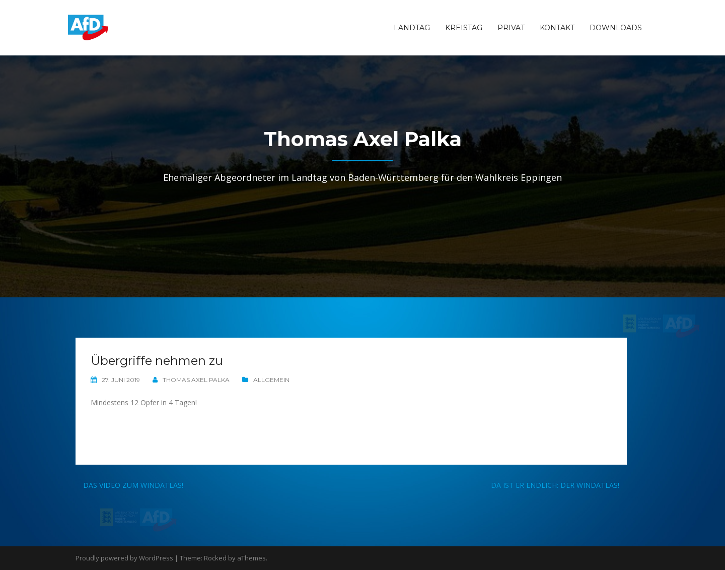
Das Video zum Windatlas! (133, 485)
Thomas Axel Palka (196, 380)
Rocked (215, 557)
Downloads (616, 27)
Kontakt (557, 27)
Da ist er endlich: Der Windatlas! (555, 485)
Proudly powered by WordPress (124, 557)
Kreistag (463, 27)
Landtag (412, 27)
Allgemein (271, 380)
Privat (511, 27)
